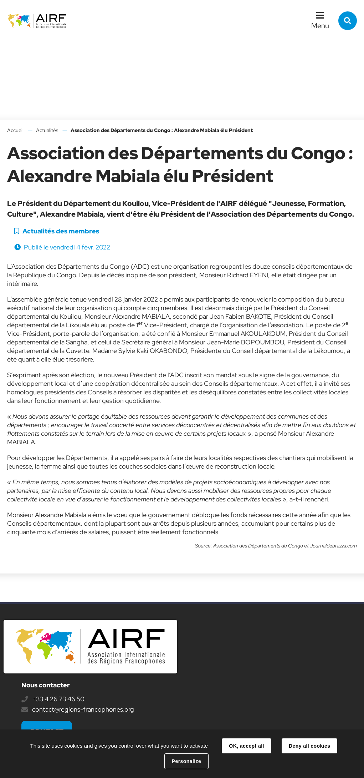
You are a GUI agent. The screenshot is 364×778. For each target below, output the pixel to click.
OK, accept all (246, 746)
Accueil (15, 130)
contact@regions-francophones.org (83, 709)
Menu (320, 25)
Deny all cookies (309, 746)
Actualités (47, 130)
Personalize (186, 761)
